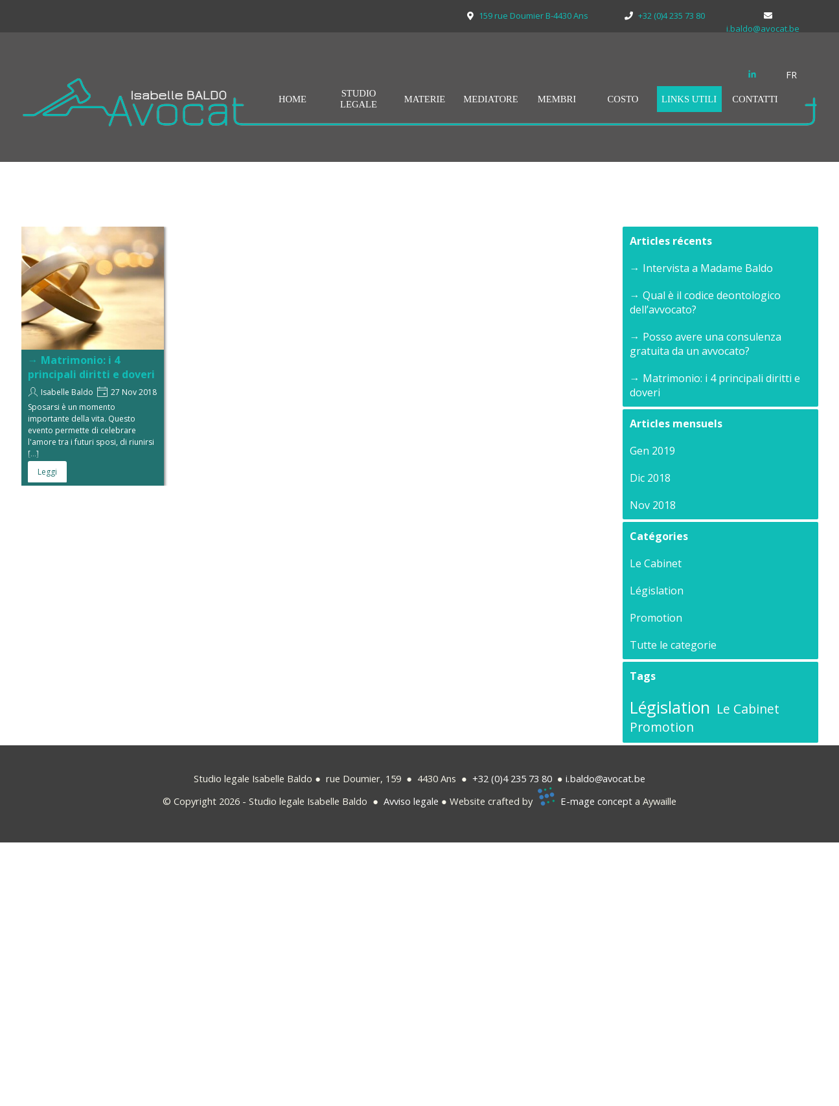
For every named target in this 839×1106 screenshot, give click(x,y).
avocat (617, 778)
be (639, 778)
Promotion (656, 618)
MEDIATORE (490, 99)
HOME (292, 99)
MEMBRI (557, 99)
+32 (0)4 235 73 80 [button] (512, 778)
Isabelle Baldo (67, 392)
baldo (582, 778)
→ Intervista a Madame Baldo (701, 268)
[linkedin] (752, 73)
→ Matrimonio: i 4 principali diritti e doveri (91, 367)
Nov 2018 (653, 505)
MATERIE (425, 99)
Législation (657, 590)
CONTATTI (754, 99)
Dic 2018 (650, 478)
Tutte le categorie (673, 645)
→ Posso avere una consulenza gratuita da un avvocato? (705, 344)
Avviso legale (411, 801)
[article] (92, 356)
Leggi (47, 471)
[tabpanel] (799, 74)
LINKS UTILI (689, 99)
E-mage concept (596, 801)
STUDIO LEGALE (358, 98)
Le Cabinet (656, 563)
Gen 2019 (652, 451)
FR (791, 74)
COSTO (623, 99)
